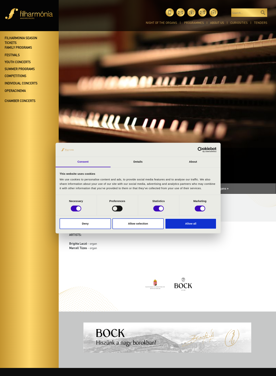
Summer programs (20, 69)
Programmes (194, 23)
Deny (85, 223)
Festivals (12, 55)
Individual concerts (21, 83)
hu (224, 12)
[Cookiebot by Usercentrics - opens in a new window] (200, 149)
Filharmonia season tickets (21, 40)
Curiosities (239, 23)
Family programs (18, 47)
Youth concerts (18, 62)
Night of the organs (161, 23)
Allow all (190, 223)
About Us (217, 23)
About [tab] (193, 161)
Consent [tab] (83, 161)
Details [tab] (138, 161)
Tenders (260, 23)
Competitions (15, 76)
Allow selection (138, 223)
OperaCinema (15, 91)
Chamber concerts (20, 101)
